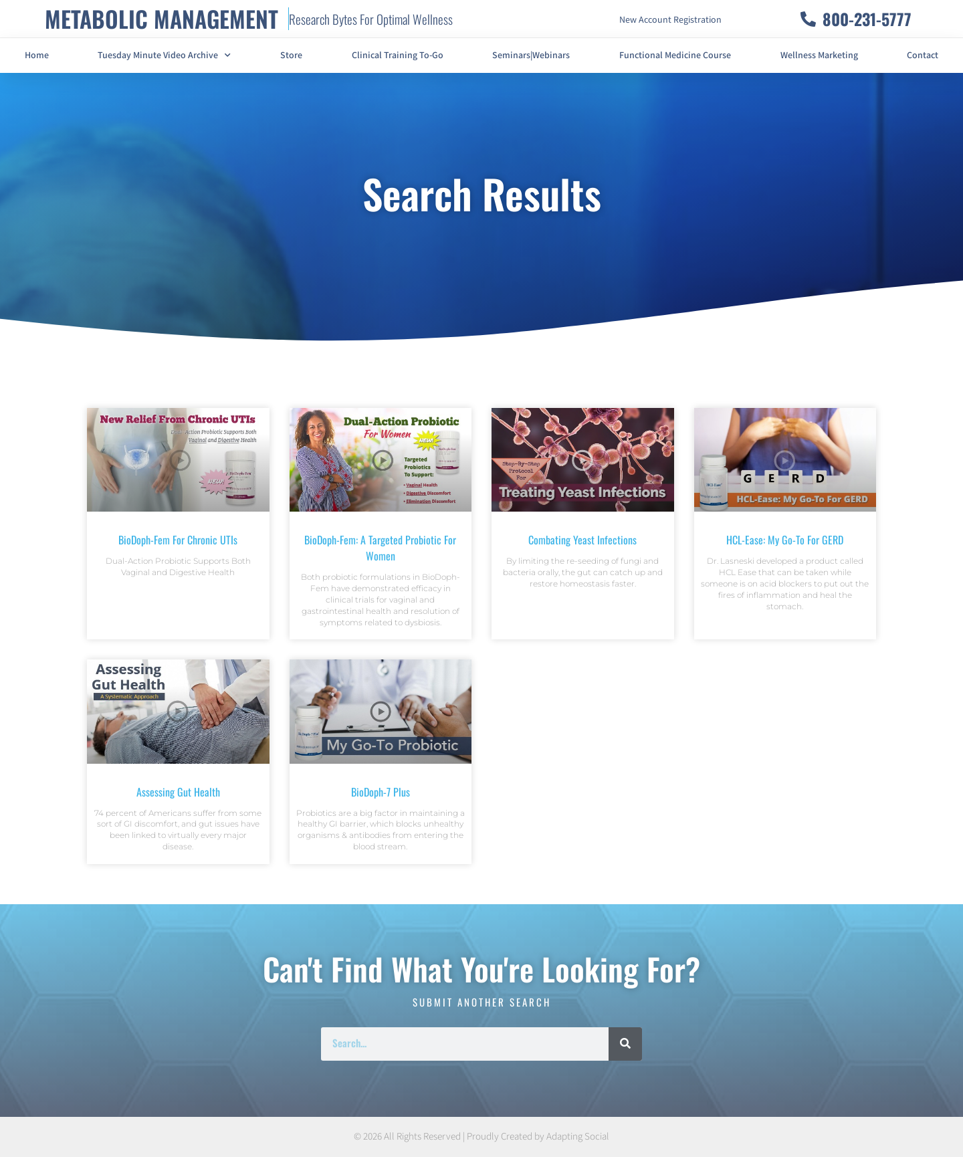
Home (37, 55)
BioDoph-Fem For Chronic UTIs (177, 540)
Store (291, 55)
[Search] (625, 1044)
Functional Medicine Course (675, 55)
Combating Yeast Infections (582, 540)
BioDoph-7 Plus (380, 792)
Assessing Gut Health (178, 792)
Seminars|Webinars (531, 55)
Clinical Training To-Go (397, 55)
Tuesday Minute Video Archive (164, 55)
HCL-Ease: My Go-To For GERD (784, 540)
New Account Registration (670, 20)
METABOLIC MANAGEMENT (161, 18)
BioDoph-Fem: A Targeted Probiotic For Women (380, 548)
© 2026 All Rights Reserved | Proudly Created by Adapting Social (481, 1136)
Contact (922, 55)
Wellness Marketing (819, 55)
